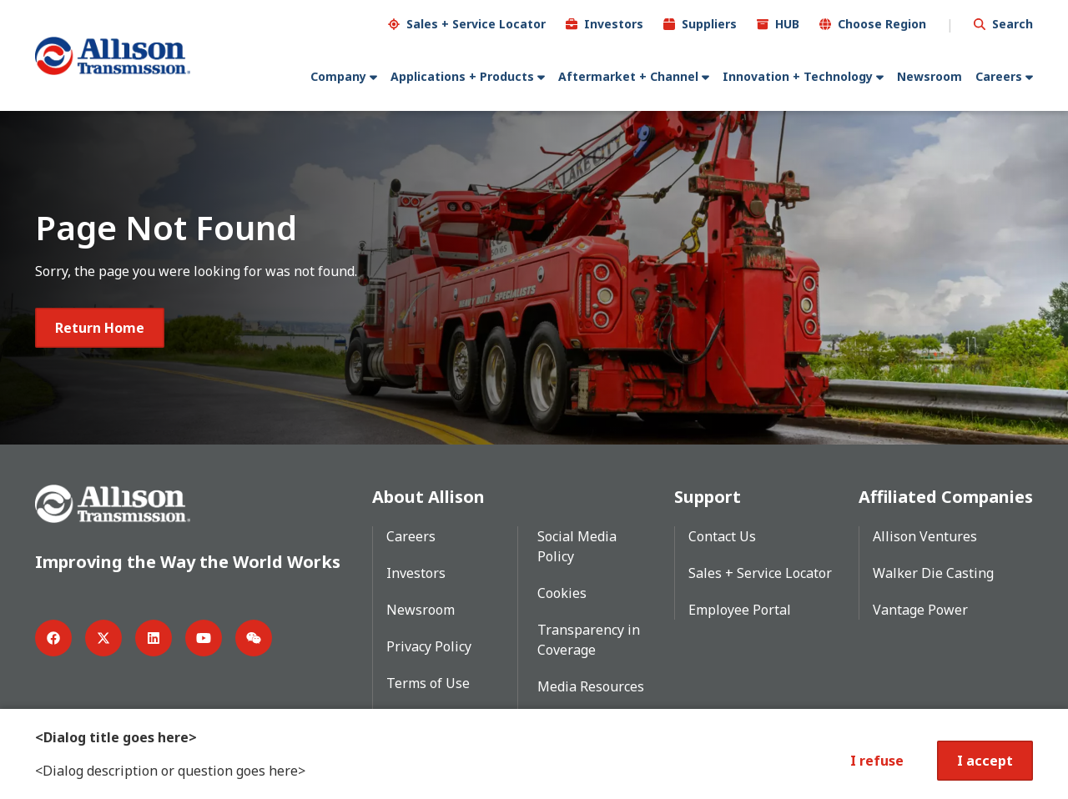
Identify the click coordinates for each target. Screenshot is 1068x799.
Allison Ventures (925, 536)
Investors (613, 24)
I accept (985, 760)
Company (338, 76)
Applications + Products (462, 76)
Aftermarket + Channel (628, 76)
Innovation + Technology (798, 76)
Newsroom (929, 76)
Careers (998, 76)
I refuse (877, 760)
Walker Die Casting (933, 573)
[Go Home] (112, 56)
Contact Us (722, 536)
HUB (787, 24)
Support (707, 496)
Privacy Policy (428, 646)
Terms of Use (428, 683)
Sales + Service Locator (476, 24)
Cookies (562, 593)
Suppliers (709, 24)
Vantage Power (920, 610)
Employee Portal (739, 610)
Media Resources (590, 686)
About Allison (428, 496)
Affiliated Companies (946, 496)
